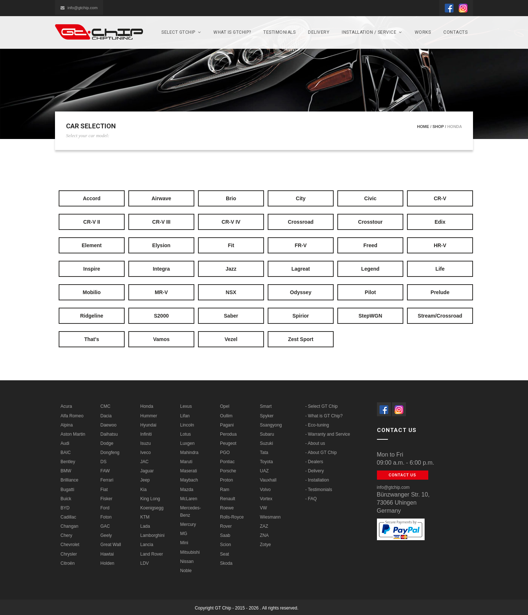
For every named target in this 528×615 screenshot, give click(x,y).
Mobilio (92, 292)
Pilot (370, 292)
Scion (225, 544)
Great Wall (110, 544)
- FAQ (311, 498)
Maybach (189, 480)
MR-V (161, 292)
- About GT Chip (321, 452)
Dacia (106, 415)
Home (423, 126)
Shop (438, 126)
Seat (224, 554)
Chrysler (68, 554)
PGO (225, 452)
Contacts (455, 32)
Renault (227, 498)
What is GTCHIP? (232, 32)
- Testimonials (318, 489)
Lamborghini (152, 535)
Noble (185, 570)
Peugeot (228, 443)
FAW (105, 470)
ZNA (264, 535)
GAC (105, 526)
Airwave (161, 198)
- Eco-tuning (317, 425)
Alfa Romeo (72, 415)
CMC (105, 406)
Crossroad (301, 222)
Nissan (187, 561)
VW (263, 507)
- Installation (317, 480)
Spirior (300, 316)
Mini (184, 542)
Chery (66, 535)
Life (440, 269)
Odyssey (300, 292)
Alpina (66, 425)
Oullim (226, 415)
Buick (65, 498)
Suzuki (266, 443)
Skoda (226, 563)
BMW (65, 470)
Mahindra (189, 452)
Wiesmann (270, 517)
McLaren (188, 498)
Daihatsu (109, 434)
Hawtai (107, 554)
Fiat (104, 489)
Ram (224, 489)
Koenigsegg (152, 507)
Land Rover (151, 554)
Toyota (266, 461)
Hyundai (148, 425)
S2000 (161, 316)
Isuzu (145, 443)
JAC (144, 461)
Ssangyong (271, 425)
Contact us (402, 475)
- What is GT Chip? (324, 415)
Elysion (161, 245)
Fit (231, 245)
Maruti (186, 461)
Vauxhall (268, 480)
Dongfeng (110, 452)
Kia (143, 489)
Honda (146, 406)
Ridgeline (91, 316)
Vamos (161, 339)
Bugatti (67, 489)
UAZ (264, 470)
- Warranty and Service (327, 434)
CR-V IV (230, 222)
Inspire (91, 269)
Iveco (145, 452)
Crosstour (370, 222)
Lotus (185, 434)
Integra (161, 269)
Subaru (267, 434)
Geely (106, 535)
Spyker (267, 415)
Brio (231, 198)
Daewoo (108, 425)
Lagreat (301, 269)
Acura (66, 406)
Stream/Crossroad (440, 316)
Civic (370, 198)
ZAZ (264, 526)
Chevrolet (69, 544)
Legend (370, 269)
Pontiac (227, 461)
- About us (315, 443)
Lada (145, 526)
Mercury (188, 524)
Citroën (67, 563)
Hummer (148, 415)
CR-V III (161, 222)
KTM (145, 517)
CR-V (440, 198)
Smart (266, 406)
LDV (144, 563)
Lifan (185, 415)
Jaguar (147, 470)
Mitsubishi (189, 552)
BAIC (65, 452)
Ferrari (106, 480)
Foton (106, 517)
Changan (69, 526)
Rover (226, 526)
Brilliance (69, 480)
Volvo (265, 489)
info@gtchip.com (79, 8)
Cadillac (68, 517)
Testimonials (279, 32)
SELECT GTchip (181, 32)
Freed (370, 245)
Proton (226, 480)
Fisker (106, 498)
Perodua (228, 434)
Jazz (230, 269)
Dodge (106, 443)
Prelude (439, 292)
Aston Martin (72, 434)
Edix (439, 222)
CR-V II (91, 222)
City (300, 198)
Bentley (67, 461)
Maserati (188, 470)
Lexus (186, 406)
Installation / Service (372, 32)
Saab (225, 535)
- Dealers (314, 461)
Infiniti (146, 434)
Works (423, 32)
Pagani (227, 425)
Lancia (146, 544)
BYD (65, 507)
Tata (264, 452)
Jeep (145, 480)
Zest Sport (300, 339)
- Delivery (314, 470)
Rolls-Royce (232, 517)
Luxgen (187, 443)
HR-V (440, 245)
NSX (231, 292)
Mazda (186, 489)
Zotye (265, 544)
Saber (231, 316)
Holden (107, 563)
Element (92, 245)
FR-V (301, 245)
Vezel (230, 339)
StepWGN (370, 316)
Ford (105, 507)
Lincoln (187, 425)
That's (91, 339)
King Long (150, 498)
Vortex (266, 498)
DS (103, 461)
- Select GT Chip (321, 406)
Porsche (228, 470)
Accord (91, 198)
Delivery (318, 32)
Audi (64, 443)
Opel (224, 406)
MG (183, 533)
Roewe (227, 507)
